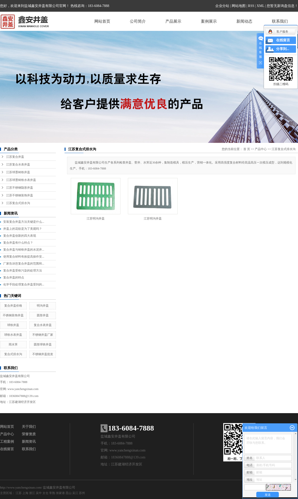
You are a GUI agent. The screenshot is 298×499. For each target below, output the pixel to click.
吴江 (75, 493)
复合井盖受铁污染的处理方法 (22, 270)
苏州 (82, 493)
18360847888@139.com (23, 396)
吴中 (39, 493)
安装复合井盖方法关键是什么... (23, 221)
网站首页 (102, 21)
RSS (251, 6)
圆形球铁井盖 (43, 344)
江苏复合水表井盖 (18, 164)
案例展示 (209, 21)
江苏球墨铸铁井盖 (18, 172)
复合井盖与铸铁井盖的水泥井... (23, 249)
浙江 (32, 493)
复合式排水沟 (13, 354)
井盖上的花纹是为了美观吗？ (22, 228)
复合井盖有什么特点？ (18, 242)
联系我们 (280, 21)
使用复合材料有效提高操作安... (23, 256)
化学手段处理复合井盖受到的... (23, 284)
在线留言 (7, 449)
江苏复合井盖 (15, 157)
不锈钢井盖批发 (42, 354)
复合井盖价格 (13, 305)
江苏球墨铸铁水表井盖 (21, 180)
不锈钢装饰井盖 (13, 315)
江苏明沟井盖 (96, 218)
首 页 (246, 149)
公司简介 (138, 21)
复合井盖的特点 (13, 277)
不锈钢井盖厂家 (42, 334)
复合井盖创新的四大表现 (19, 235)
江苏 (19, 493)
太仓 (45, 493)
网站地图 (239, 6)
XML (260, 6)
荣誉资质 (29, 434)
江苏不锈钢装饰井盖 (19, 195)
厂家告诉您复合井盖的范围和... (23, 263)
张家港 (60, 493)
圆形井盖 (43, 315)
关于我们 (29, 427)
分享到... (282, 49)
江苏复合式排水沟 (18, 203)
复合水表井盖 (43, 325)
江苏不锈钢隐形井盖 (19, 187)
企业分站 (222, 6)
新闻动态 (244, 21)
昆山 (69, 493)
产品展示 (173, 21)
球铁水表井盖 (13, 334)
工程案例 (7, 442)
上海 (25, 493)
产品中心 (261, 149)
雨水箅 (13, 344)
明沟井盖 (43, 305)
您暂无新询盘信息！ (282, 6)
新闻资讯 (29, 442)
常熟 (52, 493)
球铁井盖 (13, 325)
